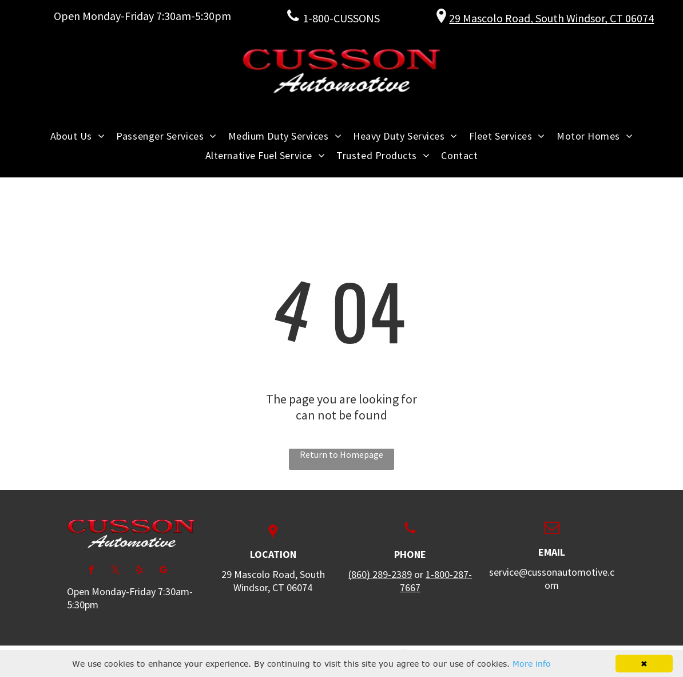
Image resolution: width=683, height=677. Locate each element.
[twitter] (115, 571)
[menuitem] (78, 135)
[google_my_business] (163, 571)
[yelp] (139, 571)
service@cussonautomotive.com (551, 578)
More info (532, 663)
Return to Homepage (341, 454)
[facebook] (91, 571)
